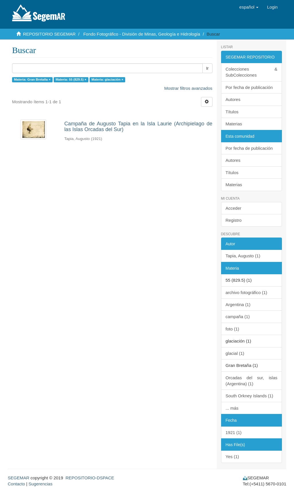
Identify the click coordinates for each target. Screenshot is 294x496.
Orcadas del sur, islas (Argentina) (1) (252, 380)
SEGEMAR (18, 477)
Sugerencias (40, 483)
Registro (234, 220)
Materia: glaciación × (107, 79)
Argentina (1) (238, 304)
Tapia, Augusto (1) (243, 255)
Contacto (16, 483)
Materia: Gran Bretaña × (32, 79)
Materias (234, 123)
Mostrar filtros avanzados (188, 88)
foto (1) (232, 328)
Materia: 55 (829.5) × (71, 79)
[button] (249, 7)
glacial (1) (235, 353)
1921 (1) (234, 432)
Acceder (233, 208)
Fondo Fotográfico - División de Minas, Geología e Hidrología (141, 34)
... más (232, 408)
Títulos (232, 111)
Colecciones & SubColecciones (252, 72)
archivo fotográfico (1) (246, 292)
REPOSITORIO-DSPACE (89, 477)
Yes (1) (232, 456)
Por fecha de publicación (249, 87)
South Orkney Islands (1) (249, 395)
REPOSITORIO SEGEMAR (49, 34)
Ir (207, 68)
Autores (233, 99)
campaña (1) (238, 316)
